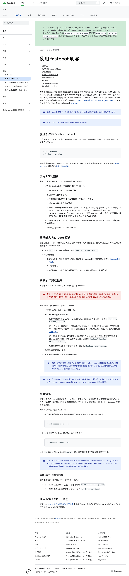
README (75, 103)
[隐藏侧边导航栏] (28, 571)
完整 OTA (53, 332)
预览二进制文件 (40, 548)
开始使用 (56, 50)
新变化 (5, 15)
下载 (36, 544)
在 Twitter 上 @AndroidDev (76, 541)
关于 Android (40, 568)
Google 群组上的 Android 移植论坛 (79, 560)
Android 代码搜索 (40, 3)
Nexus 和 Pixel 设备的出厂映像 (61, 504)
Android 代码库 (40, 537)
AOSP (42, 50)
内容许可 (58, 518)
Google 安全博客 (72, 548)
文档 (5, 10)
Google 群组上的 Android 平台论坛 (79, 552)
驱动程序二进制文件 (42, 556)
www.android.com (105, 548)
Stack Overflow (103, 556)
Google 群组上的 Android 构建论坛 (79, 556)
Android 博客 (71, 544)
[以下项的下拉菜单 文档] (27, 3)
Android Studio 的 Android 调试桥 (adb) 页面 (94, 100)
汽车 (82, 15)
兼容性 (54, 15)
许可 (63, 568)
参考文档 (93, 15)
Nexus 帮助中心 (103, 544)
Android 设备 (68, 15)
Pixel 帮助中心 (103, 541)
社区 (49, 568)
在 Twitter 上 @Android (74, 537)
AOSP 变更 (50, 39)
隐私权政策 (72, 568)
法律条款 (56, 568)
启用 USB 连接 (62, 166)
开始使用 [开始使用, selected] (18, 15)
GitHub (37, 560)
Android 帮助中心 (104, 537)
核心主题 (41, 15)
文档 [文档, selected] (22, 3)
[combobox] (88, 3)
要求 (36, 541)
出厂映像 (38, 552)
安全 (30, 15)
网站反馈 (81, 568)
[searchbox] (16, 23)
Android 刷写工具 (90, 112)
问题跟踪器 (102, 560)
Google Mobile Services (106, 552)
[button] (14, 38)
